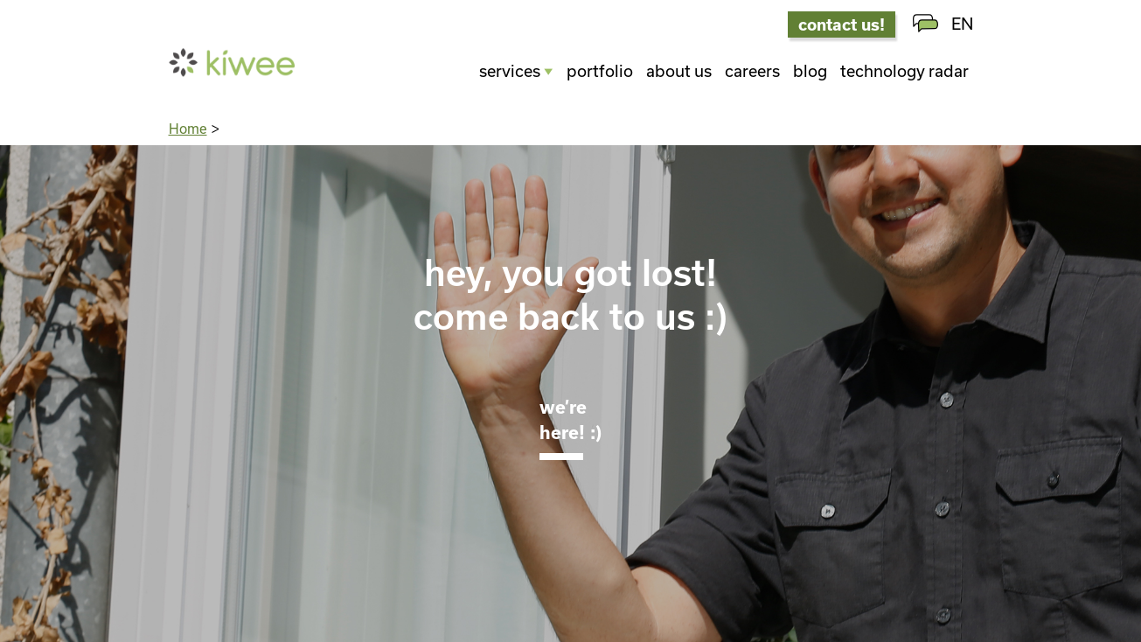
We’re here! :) (570, 419)
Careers (752, 70)
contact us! (841, 24)
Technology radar (904, 70)
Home (188, 128)
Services (509, 70)
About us (679, 70)
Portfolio (600, 70)
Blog (810, 70)
